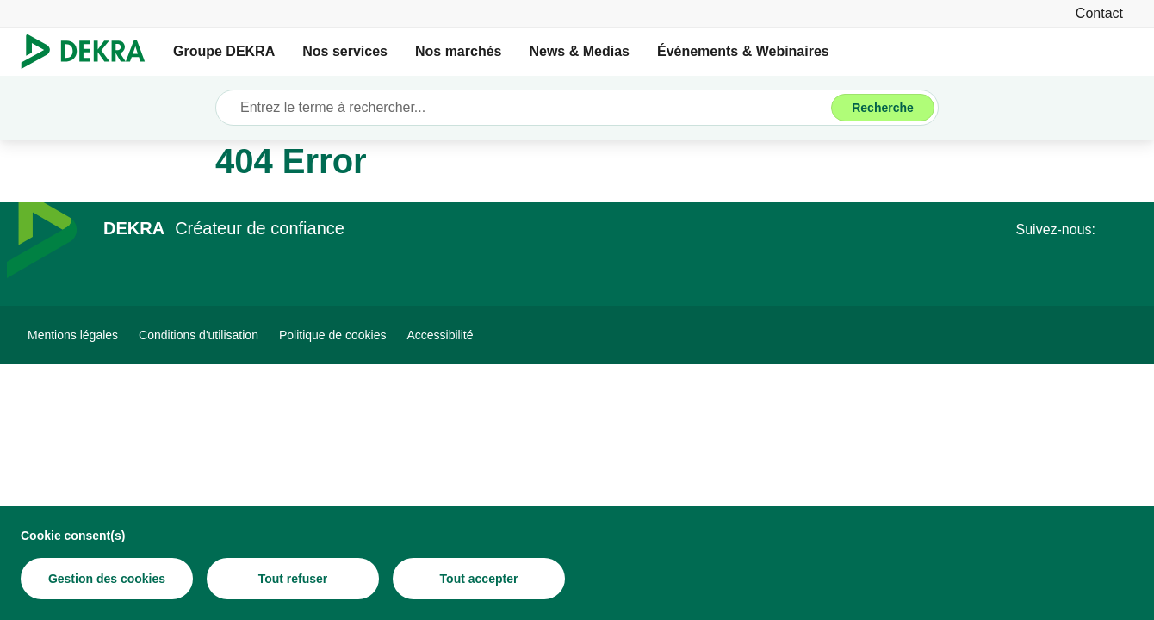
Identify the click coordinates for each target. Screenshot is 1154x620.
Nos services (345, 51)
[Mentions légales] (73, 335)
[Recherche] (882, 107)
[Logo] (90, 52)
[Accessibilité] (439, 335)
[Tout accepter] (479, 578)
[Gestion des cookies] (107, 578)
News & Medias (579, 51)
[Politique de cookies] (333, 335)
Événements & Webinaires (743, 51)
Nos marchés (458, 51)
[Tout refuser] (293, 578)
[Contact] (1099, 13)
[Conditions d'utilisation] (198, 335)
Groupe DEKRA (224, 51)
